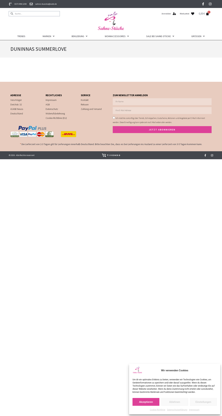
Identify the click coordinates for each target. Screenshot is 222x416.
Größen (198, 36)
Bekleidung (79, 36)
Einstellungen (203, 402)
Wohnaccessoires (117, 36)
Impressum (194, 410)
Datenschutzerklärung (177, 410)
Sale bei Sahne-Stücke (160, 36)
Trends (21, 36)
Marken (48, 36)
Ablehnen (174, 402)
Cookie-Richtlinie (157, 410)
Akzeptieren (146, 402)
